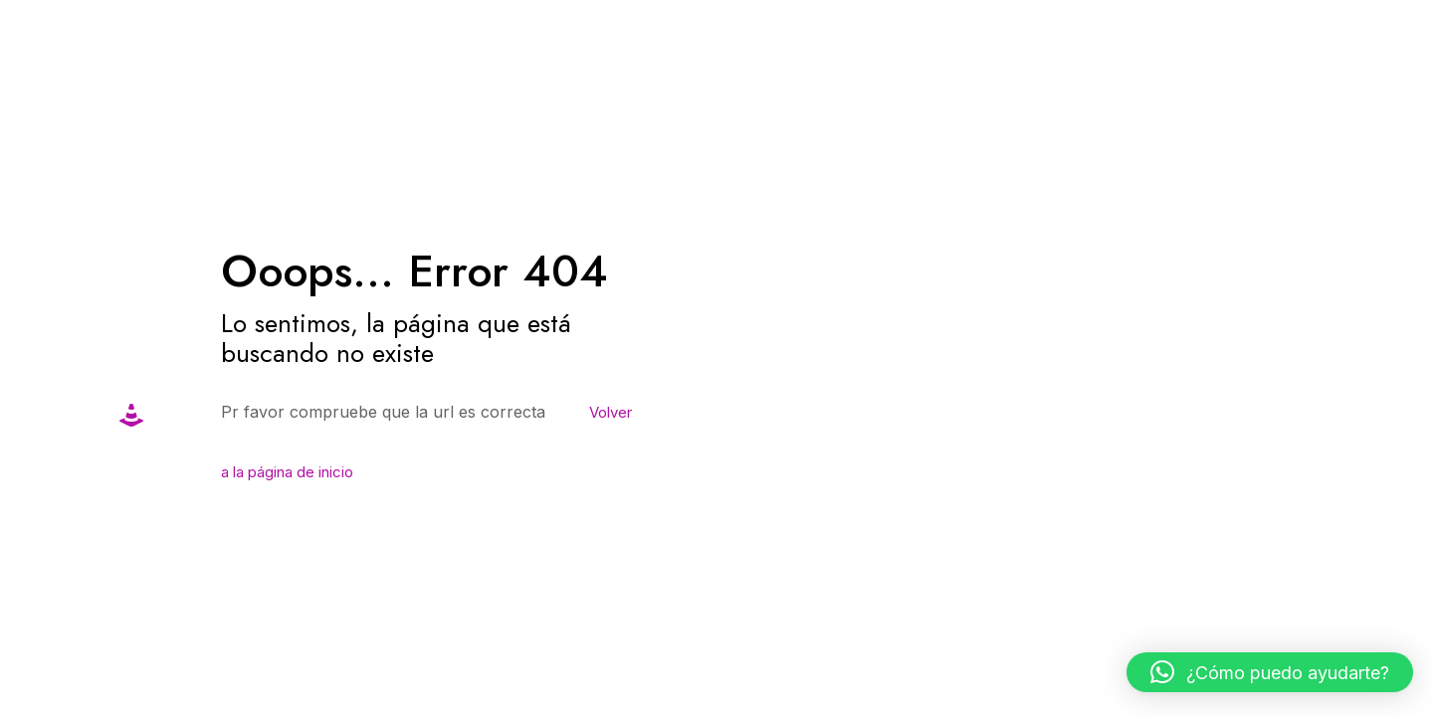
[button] (1269, 672)
